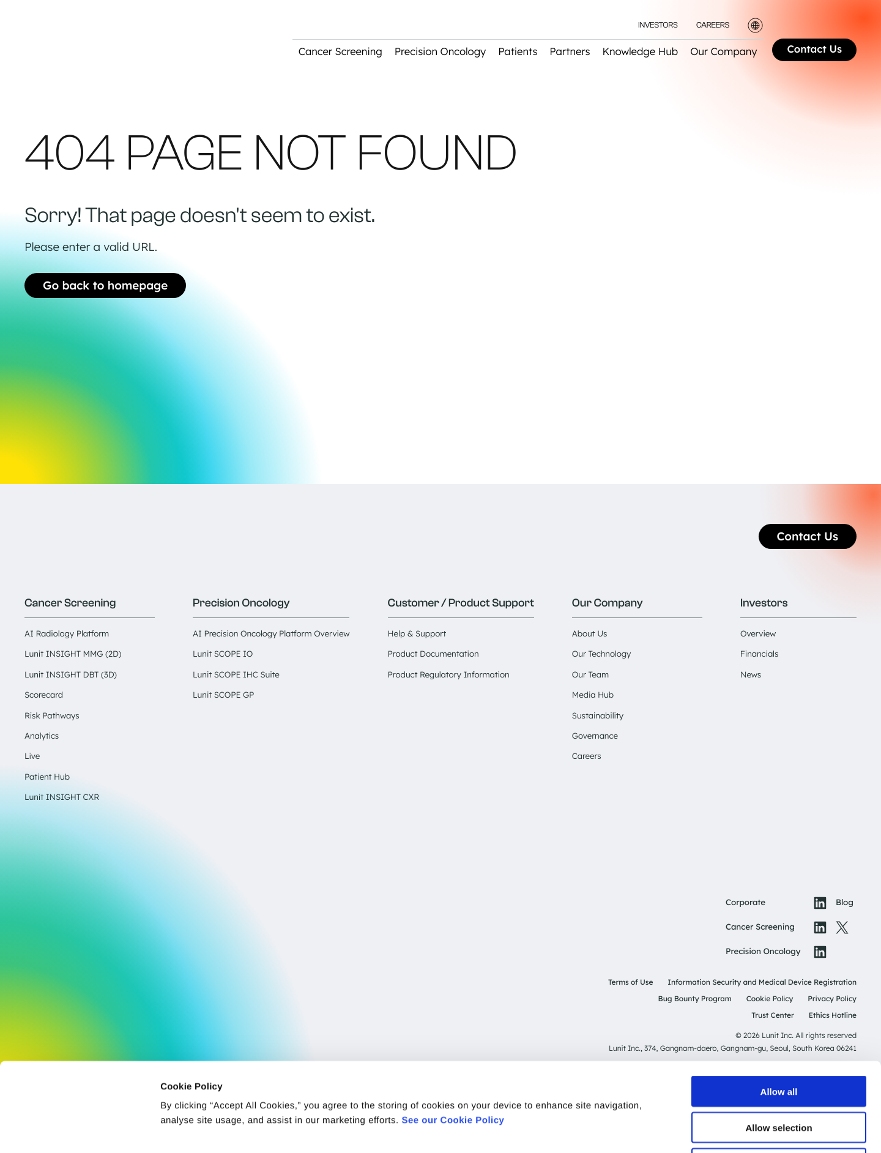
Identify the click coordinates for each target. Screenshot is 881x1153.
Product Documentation (433, 654)
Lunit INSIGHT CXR (61, 797)
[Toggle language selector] (755, 25)
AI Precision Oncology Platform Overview (271, 634)
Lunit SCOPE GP (223, 695)
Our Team (590, 675)
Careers (712, 25)
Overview (758, 634)
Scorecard (43, 695)
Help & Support (417, 634)
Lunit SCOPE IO (223, 654)
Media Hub (593, 695)
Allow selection (778, 1039)
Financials (759, 654)
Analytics (41, 736)
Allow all (779, 1003)
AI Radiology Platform (66, 634)
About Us (590, 634)
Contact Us (814, 49)
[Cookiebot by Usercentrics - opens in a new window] (79, 1129)
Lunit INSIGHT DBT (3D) (70, 675)
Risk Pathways (51, 716)
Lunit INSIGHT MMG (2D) (72, 654)
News (750, 675)
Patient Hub (47, 777)
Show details (642, 1129)
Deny (779, 1075)
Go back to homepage (105, 285)
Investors (658, 25)
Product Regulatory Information (449, 675)
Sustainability (597, 716)
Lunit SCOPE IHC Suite (236, 675)
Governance (595, 736)
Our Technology (601, 654)
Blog (844, 903)
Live (32, 756)
